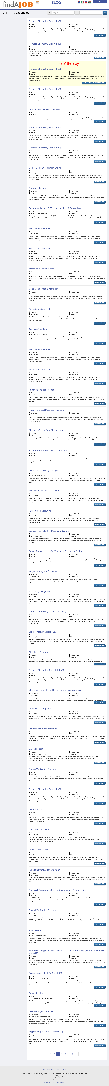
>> (85, 1054)
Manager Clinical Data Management (46, 430)
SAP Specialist (36, 749)
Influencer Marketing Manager (44, 470)
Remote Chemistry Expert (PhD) (45, 21)
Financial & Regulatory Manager (44, 490)
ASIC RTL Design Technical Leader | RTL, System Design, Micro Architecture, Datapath (67, 951)
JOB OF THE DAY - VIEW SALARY (94, 83)
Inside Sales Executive (40, 511)
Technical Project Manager (42, 390)
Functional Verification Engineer (44, 870)
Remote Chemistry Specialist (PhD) (46, 670)
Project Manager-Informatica (43, 571)
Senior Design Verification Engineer (46, 168)
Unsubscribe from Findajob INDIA (54, 1082)
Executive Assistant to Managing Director (49, 531)
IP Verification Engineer (40, 708)
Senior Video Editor (38, 850)
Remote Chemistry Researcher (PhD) (47, 611)
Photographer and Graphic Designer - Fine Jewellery (55, 690)
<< (50, 1054)
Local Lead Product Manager (43, 289)
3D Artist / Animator (39, 652)
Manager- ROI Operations (41, 269)
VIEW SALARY (99, 35)
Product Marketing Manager (43, 728)
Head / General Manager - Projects (46, 410)
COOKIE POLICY (61, 1070)
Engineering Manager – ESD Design (46, 1031)
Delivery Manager (38, 188)
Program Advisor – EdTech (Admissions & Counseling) (55, 208)
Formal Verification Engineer (43, 910)
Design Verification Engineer (43, 769)
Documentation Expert (40, 829)
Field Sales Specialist (39, 228)
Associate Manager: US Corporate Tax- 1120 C (51, 450)
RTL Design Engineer (39, 591)
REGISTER (100, 2)
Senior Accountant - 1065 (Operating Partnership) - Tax (55, 551)
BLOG (56, 2)
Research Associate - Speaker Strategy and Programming (57, 890)
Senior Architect (37, 993)
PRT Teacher (35, 930)
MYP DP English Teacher (41, 1011)
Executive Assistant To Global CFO (46, 973)
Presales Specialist (38, 329)
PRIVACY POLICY (48, 1070)
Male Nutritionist (37, 809)
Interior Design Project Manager (45, 109)
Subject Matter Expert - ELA (43, 632)
